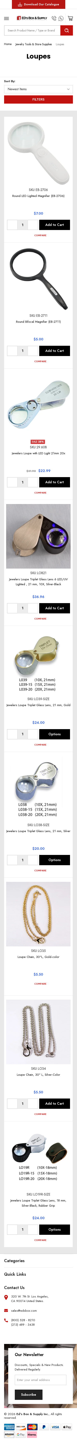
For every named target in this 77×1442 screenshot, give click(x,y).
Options (54, 734)
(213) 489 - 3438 (23, 1325)
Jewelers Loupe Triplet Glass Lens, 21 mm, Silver (38, 831)
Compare (38, 235)
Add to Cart (54, 224)
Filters (38, 99)
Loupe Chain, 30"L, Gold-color (38, 957)
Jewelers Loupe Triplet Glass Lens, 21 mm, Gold (38, 705)
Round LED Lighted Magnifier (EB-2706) (38, 196)
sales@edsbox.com (24, 1311)
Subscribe (28, 1394)
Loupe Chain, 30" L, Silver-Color (38, 1074)
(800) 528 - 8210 (23, 1320)
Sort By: (9, 81)
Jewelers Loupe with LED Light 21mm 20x (38, 453)
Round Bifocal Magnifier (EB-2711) (38, 321)
